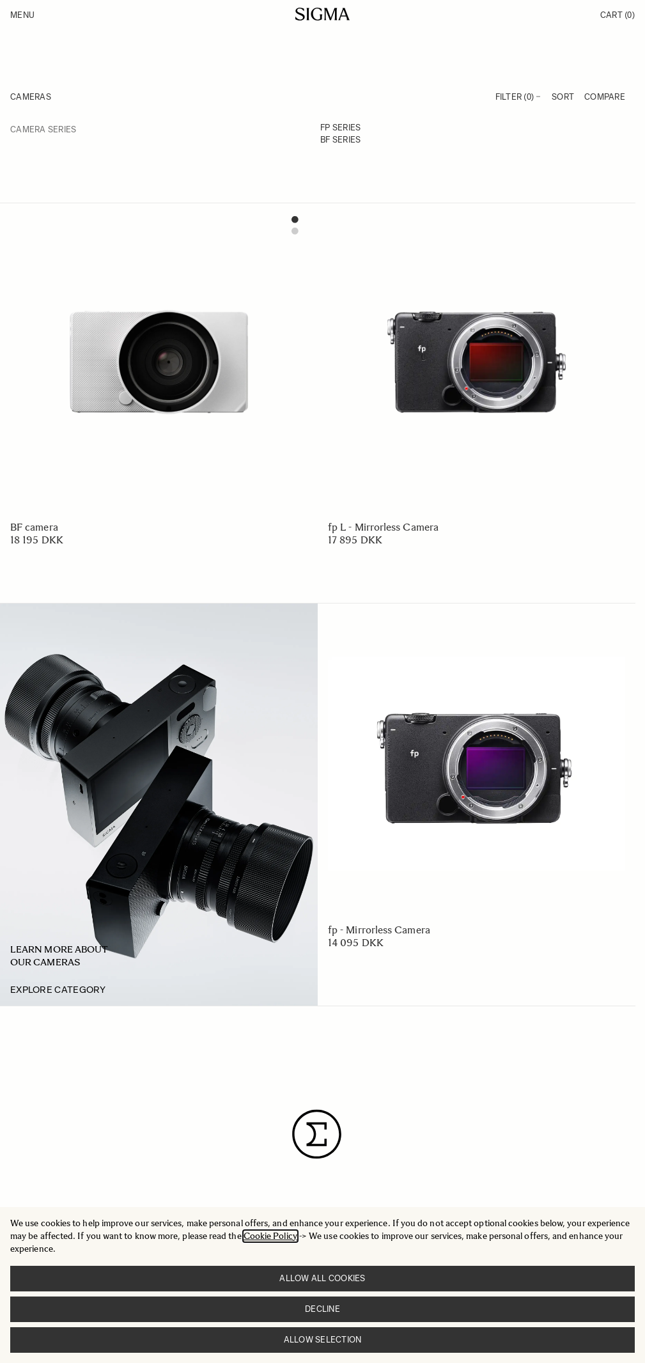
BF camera (34, 527)
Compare (604, 97)
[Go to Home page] (322, 14)
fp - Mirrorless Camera (379, 930)
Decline (322, 1309)
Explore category (58, 989)
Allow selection (323, 1339)
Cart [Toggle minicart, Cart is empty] (617, 15)
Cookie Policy (270, 1236)
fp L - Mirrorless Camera (383, 527)
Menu (22, 15)
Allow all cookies (322, 1278)
